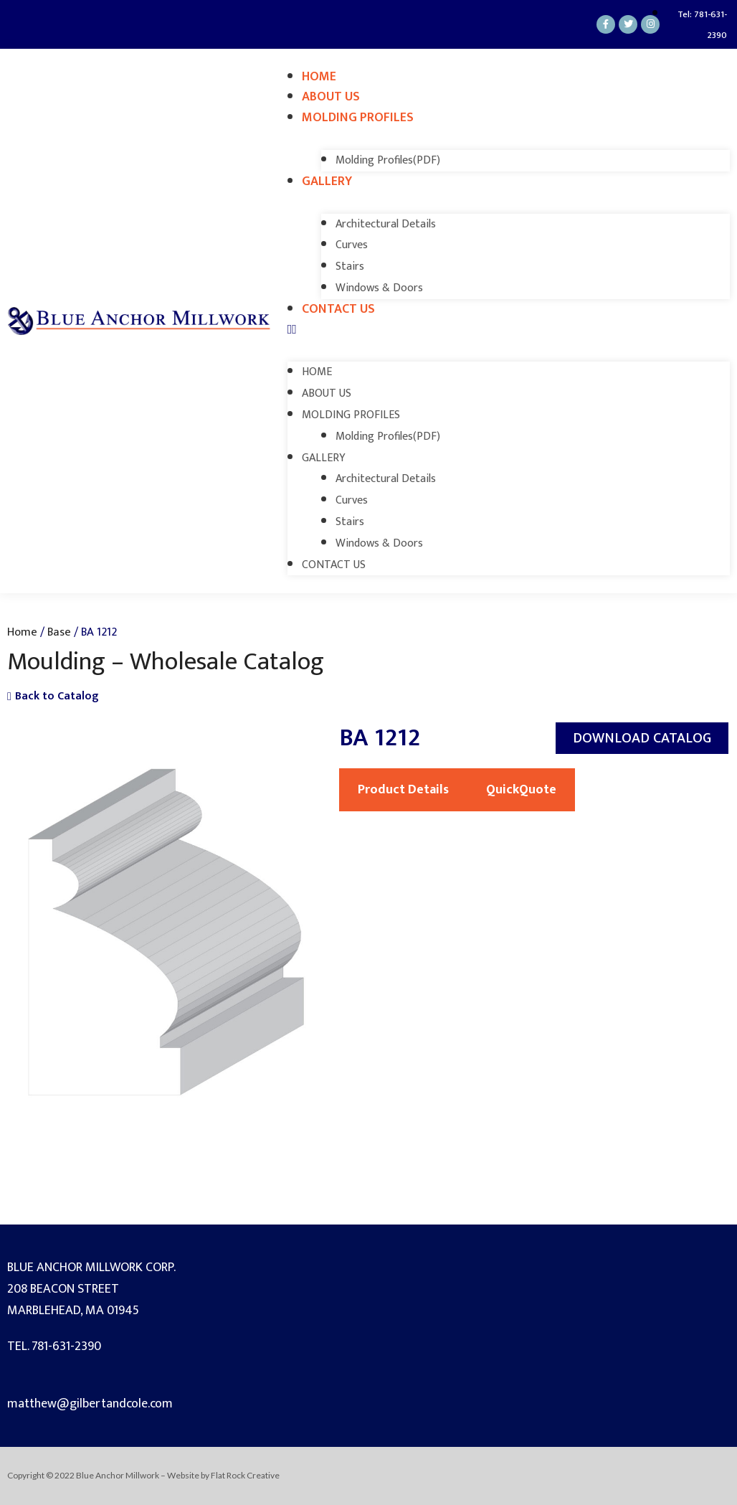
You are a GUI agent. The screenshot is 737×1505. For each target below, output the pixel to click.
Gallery (327, 181)
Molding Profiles (358, 117)
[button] (508, 330)
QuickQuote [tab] (521, 790)
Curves (352, 245)
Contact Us (338, 309)
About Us (331, 97)
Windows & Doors (379, 288)
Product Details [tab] (403, 790)
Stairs (350, 266)
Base (59, 632)
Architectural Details (386, 224)
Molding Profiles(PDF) (388, 160)
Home (319, 77)
